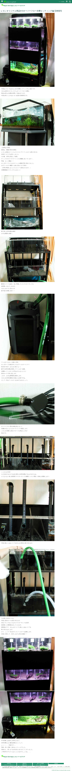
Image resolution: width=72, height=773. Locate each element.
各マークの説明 (40, 763)
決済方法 (9, 763)
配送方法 (24, 763)
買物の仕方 (24, 765)
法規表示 (56, 763)
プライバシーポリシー (9, 765)
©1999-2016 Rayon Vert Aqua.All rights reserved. (61, 770)
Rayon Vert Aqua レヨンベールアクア (13, 5)
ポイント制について (40, 765)
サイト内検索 (61, 1)
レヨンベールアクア (10, 2)
